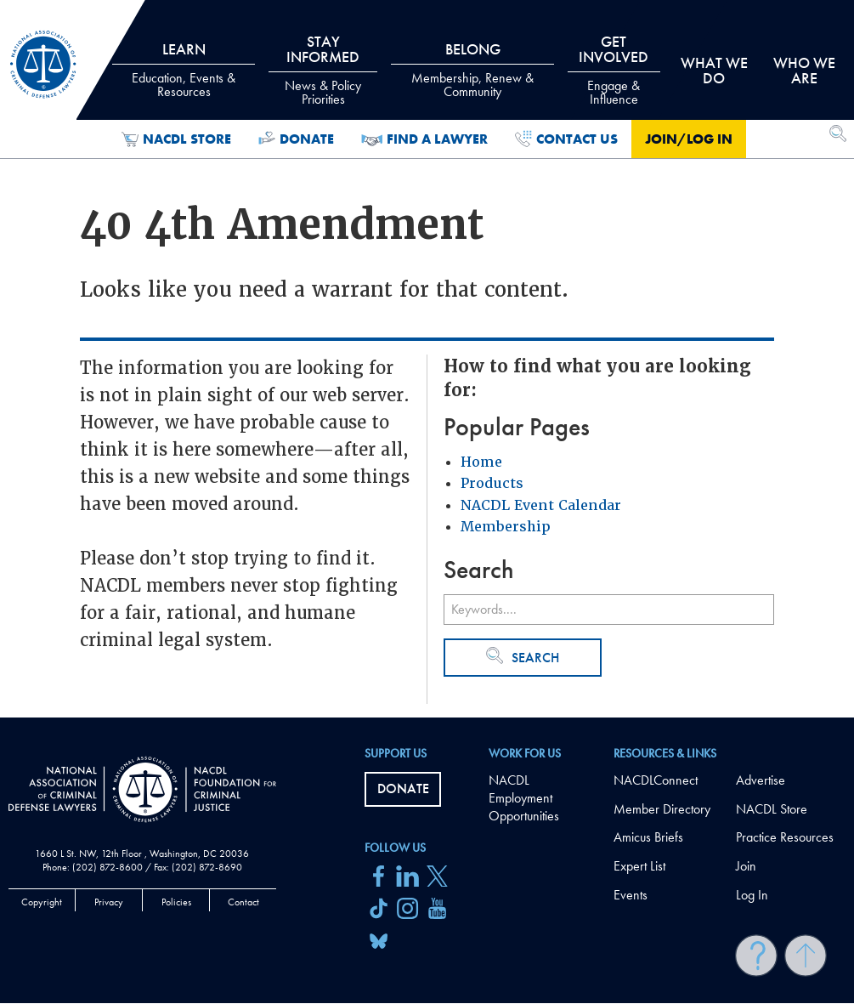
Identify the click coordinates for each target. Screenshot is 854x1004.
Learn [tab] (183, 69)
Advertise (760, 780)
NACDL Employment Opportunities (524, 798)
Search (522, 656)
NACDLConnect (656, 780)
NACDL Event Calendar (541, 505)
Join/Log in (688, 139)
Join (746, 866)
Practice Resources (785, 837)
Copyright (41, 902)
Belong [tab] (472, 69)
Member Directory (662, 809)
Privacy (108, 902)
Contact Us (566, 139)
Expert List (639, 866)
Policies (176, 902)
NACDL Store (176, 139)
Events (631, 895)
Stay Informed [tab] (323, 69)
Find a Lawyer (424, 139)
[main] (427, 359)
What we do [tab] (714, 70)
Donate (296, 139)
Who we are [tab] (804, 70)
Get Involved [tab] (613, 69)
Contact (243, 902)
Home (481, 462)
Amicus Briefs (648, 837)
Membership (506, 527)
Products (492, 483)
